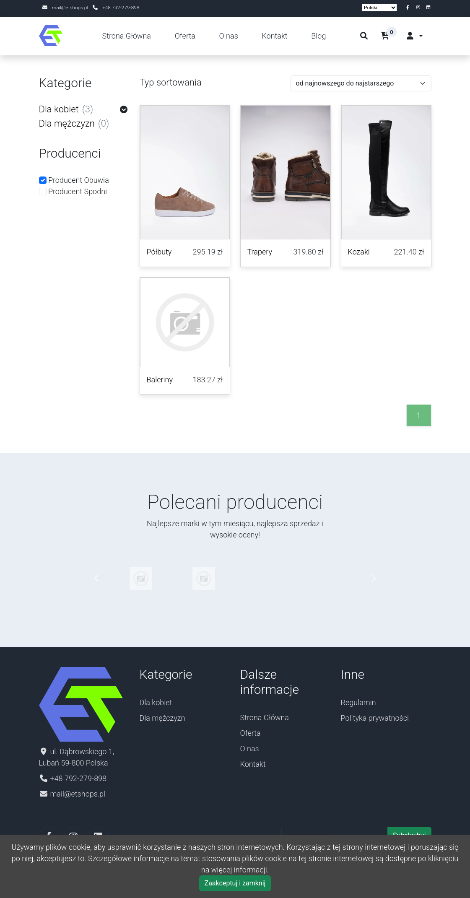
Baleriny (160, 379)
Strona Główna (126, 35)
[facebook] (409, 7)
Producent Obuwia (74, 180)
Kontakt (274, 35)
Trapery (260, 251)
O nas (228, 35)
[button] (391, 36)
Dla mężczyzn (74, 123)
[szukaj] (364, 36)
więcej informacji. (240, 869)
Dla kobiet (66, 109)
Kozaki (359, 251)
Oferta (185, 35)
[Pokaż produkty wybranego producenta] (141, 578)
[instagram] (419, 7)
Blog (318, 35)
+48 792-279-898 (120, 7)
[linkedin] (428, 7)
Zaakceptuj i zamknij (235, 883)
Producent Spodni (73, 191)
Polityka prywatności (375, 718)
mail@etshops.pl (70, 7)
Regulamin (358, 702)
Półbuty (159, 251)
